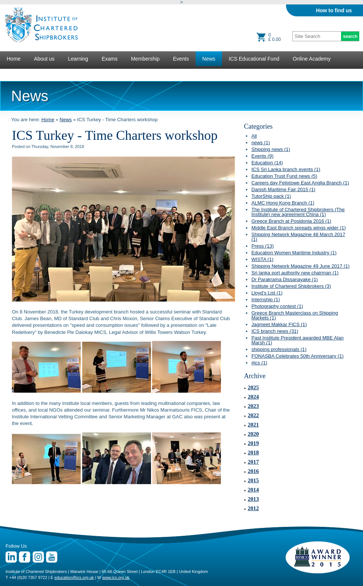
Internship (265, 299)
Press (262, 246)
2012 (253, 508)
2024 (253, 397)
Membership (145, 59)
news (260, 142)
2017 (253, 462)
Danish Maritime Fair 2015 (283, 189)
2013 (253, 499)
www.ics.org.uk (115, 577)
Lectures (17, 74)
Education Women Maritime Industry (294, 252)
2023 (253, 406)
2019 (253, 443)
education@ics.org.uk (74, 577)
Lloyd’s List (267, 293)
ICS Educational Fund (254, 59)
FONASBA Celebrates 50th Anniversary (297, 356)
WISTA (262, 259)
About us (44, 59)
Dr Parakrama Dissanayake (284, 279)
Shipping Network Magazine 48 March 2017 (298, 237)
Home (13, 59)
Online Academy (312, 59)
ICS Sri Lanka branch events (285, 169)
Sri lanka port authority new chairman (294, 273)
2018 (253, 452)
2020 (253, 434)
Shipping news (270, 149)
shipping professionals (278, 349)
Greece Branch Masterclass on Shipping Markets (294, 315)
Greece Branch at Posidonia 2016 (291, 221)
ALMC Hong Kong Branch (282, 203)
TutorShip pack (271, 196)
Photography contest (277, 306)
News (208, 59)
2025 (253, 387)
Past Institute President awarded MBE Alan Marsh (297, 340)
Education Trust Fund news (284, 176)
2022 (253, 415)
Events (181, 59)
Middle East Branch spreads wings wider (298, 228)
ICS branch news (274, 331)
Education (267, 162)
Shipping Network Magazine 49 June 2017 (300, 266)
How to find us (334, 10)
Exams (110, 59)
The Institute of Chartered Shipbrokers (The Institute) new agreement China (298, 212)
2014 (253, 490)
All (254, 136)
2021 (253, 425)
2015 (253, 480)
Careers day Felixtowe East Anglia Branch (300, 183)
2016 (253, 471)
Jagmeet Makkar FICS (279, 324)
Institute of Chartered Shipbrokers (291, 286)
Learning (78, 59)
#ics (259, 363)
